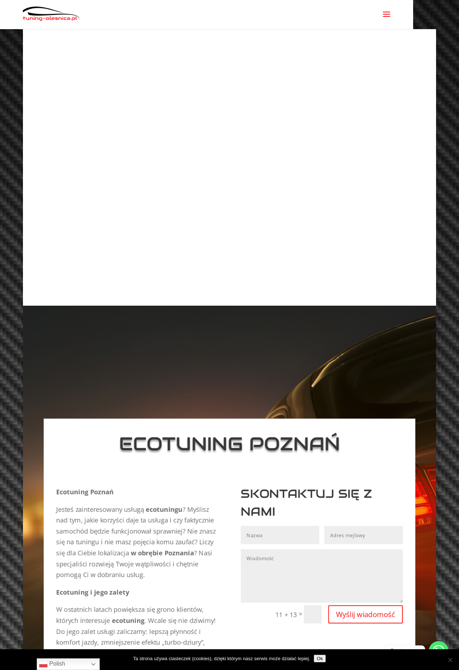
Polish (52, 664)
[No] (450, 659)
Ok (320, 658)
